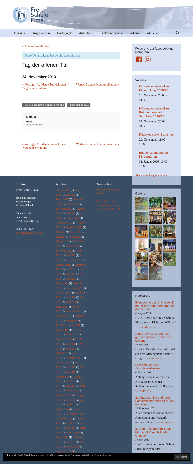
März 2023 (76, 236)
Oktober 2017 (63, 362)
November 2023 (64, 222)
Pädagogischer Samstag (156, 134)
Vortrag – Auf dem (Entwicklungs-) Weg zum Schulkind (45, 86)
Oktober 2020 (63, 292)
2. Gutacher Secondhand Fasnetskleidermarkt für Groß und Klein (155, 401)
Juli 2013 (70, 423)
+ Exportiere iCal (78, 105)
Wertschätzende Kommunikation (97, 84)
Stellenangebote (112, 33)
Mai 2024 (70, 213)
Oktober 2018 (72, 334)
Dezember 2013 (73, 413)
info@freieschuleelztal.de (29, 232)
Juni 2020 (70, 297)
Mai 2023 (61, 236)
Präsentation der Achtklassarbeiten (147, 366)
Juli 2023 (60, 232)
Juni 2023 (75, 232)
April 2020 (71, 302)
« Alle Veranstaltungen (36, 46)
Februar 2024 (72, 218)
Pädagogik (64, 33)
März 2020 (61, 306)
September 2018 (64, 339)
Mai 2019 (75, 325)
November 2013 (64, 418)
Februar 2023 (63, 241)
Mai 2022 (70, 255)
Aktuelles (153, 33)
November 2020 (73, 288)
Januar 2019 (62, 330)
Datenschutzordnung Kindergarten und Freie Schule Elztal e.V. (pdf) (108, 205)
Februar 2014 (63, 409)
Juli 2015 (70, 381)
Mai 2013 (70, 427)
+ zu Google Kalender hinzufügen (44, 105)
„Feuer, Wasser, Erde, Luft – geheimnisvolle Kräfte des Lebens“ (154, 337)
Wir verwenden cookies (103, 455)
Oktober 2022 (72, 246)
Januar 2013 (62, 437)
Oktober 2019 (63, 316)
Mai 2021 (70, 274)
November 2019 (73, 311)
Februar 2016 (63, 376)
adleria (135, 33)
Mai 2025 (70, 194)
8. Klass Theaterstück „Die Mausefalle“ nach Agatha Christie (153, 432)
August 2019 (72, 320)
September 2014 (64, 395)
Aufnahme (86, 33)
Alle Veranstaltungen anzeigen (151, 175)
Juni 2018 (70, 344)
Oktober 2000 (72, 446)
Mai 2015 (70, 385)
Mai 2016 (70, 372)
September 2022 (64, 250)
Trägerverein (41, 33)
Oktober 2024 (72, 204)
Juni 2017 (70, 367)
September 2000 (64, 451)
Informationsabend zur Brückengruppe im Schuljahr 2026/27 (154, 112)
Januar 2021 (62, 283)
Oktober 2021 (63, 264)
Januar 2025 (62, 199)
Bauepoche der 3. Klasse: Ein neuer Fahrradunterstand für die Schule (155, 306)
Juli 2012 (70, 442)
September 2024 (64, 208)
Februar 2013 (72, 432)
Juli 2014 (70, 400)
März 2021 (71, 278)
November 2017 (73, 357)
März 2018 (61, 353)
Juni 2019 (61, 325)
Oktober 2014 (72, 390)
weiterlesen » (146, 327)
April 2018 (71, 348)
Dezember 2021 (73, 260)
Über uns (19, 33)
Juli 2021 (70, 269)
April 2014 (71, 404)
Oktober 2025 (63, 190)
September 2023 (73, 227)
